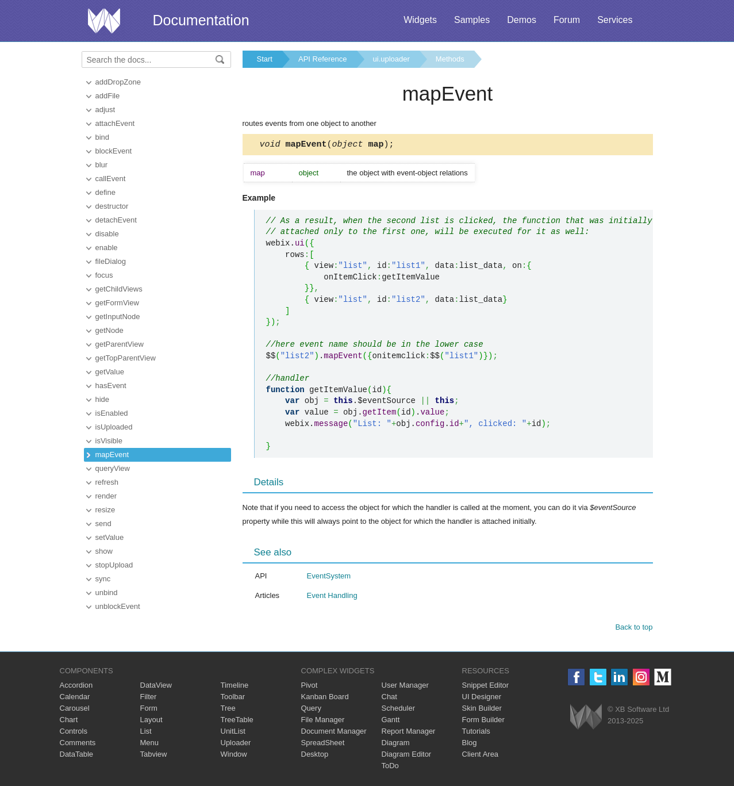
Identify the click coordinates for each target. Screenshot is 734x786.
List (146, 733)
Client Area (480, 756)
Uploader (236, 744)
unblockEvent (117, 606)
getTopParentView (125, 358)
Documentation (201, 20)
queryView (112, 468)
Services (614, 20)
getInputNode (117, 316)
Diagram (396, 744)
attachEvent (115, 123)
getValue (109, 371)
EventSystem (329, 577)
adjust (105, 109)
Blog (469, 744)
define (105, 192)
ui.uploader (391, 59)
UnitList (233, 733)
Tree (228, 710)
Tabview (153, 756)
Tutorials (476, 733)
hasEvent (110, 385)
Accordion (76, 687)
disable (107, 233)
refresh (106, 482)
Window (234, 756)
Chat (389, 698)
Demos (521, 20)
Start (264, 59)
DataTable (77, 756)
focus (104, 275)
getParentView (119, 344)
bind (102, 137)
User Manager (405, 687)
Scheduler (399, 710)
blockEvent (113, 151)
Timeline (235, 687)
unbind (106, 592)
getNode (109, 330)
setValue (109, 537)
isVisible (108, 440)
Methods (450, 59)
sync (103, 578)
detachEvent (116, 220)
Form (148, 710)
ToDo (390, 767)
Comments (78, 744)
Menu (149, 744)
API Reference (322, 59)
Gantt (391, 721)
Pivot (309, 687)
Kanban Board (325, 698)
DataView (156, 687)
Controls (73, 733)
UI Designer (482, 698)
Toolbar (233, 698)
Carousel (75, 710)
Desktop (315, 756)
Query (311, 710)
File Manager (323, 721)
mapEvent (112, 454)
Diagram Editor (407, 756)
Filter (148, 698)
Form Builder (483, 721)
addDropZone (118, 82)
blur (101, 164)
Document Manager (334, 733)
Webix (586, 718)
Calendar (75, 698)
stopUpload (114, 565)
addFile (107, 95)
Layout (151, 721)
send (103, 523)
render (106, 496)
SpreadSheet (323, 744)
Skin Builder (482, 710)
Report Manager (409, 733)
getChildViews (119, 289)
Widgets (420, 20)
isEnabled (111, 413)
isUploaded (114, 427)
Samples (472, 20)
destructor (112, 206)
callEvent (110, 178)
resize (105, 509)
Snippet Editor (485, 687)
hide (102, 399)
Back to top (633, 628)
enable (106, 247)
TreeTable (237, 721)
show (104, 551)
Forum (567, 20)
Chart (69, 721)
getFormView (117, 302)
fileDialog (110, 261)
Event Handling (332, 597)
